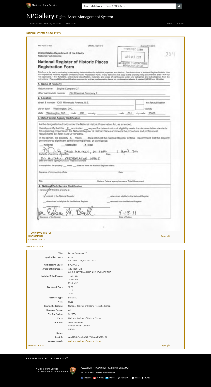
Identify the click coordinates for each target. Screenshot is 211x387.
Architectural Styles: (53, 264)
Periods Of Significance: (52, 276)
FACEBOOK (86, 378)
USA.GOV (111, 372)
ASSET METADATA (34, 246)
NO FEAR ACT (90, 372)
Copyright (165, 236)
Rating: (60, 333)
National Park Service (47, 369)
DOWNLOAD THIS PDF (41, 232)
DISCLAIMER (124, 368)
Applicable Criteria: (54, 257)
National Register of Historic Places (84, 341)
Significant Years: (55, 287)
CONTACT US (101, 372)
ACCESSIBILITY (86, 368)
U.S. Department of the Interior (52, 372)
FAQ (82, 372)
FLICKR (135, 378)
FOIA (108, 368)
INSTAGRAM (123, 378)
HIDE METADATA (36, 345)
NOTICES (114, 368)
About (169, 23)
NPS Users (71, 23)
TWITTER (111, 378)
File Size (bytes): (55, 314)
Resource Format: (54, 310)
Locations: (58, 322)
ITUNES (145, 378)
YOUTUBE (98, 378)
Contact (181, 23)
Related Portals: (55, 341)
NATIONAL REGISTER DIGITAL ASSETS (43, 33)
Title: (60, 253)
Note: (60, 301)
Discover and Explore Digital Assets (45, 23)
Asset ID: (59, 337)
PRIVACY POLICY (99, 368)
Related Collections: (53, 306)
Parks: (60, 318)
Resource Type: (56, 297)
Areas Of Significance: (53, 268)
